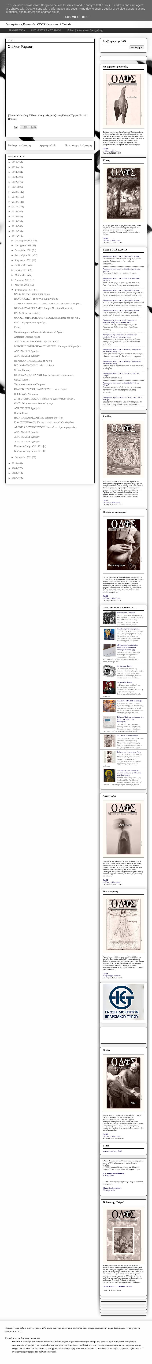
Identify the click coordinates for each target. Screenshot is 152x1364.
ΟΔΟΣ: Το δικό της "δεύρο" (128, 736)
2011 (14, 236)
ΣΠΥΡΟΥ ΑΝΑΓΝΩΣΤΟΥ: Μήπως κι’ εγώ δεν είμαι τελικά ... (44, 398)
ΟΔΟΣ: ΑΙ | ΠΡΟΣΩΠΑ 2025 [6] (130, 701)
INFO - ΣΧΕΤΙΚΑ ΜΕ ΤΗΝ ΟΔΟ (46, 30)
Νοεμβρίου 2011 (23, 245)
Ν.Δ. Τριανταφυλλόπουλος (113, 1173)
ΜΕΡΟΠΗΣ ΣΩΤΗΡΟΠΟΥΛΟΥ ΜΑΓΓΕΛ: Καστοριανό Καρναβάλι (47, 346)
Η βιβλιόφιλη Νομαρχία (26, 394)
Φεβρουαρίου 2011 (24, 290)
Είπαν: (17, 327)
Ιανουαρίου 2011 (23, 457)
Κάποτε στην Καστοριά (126, 612)
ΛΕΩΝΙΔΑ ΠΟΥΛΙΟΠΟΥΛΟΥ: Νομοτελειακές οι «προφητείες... (46, 427)
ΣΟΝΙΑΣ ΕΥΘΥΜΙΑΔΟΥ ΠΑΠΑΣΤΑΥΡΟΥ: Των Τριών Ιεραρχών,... (48, 303)
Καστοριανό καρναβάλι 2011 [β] (30, 451)
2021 (14, 187)
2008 (14, 473)
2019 (14, 197)
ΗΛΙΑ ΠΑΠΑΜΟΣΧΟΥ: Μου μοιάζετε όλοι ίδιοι (38, 417)
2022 (14, 182)
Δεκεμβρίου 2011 (24, 240)
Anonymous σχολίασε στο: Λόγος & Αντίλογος (121, 256)
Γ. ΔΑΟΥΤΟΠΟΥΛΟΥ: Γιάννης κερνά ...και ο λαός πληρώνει (44, 422)
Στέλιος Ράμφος (22, 370)
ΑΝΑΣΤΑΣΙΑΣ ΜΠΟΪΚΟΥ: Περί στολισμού (36, 341)
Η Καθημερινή (108, 1175)
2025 (14, 167)
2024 (14, 172)
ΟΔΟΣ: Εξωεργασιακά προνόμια (30, 322)
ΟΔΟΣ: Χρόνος (21, 379)
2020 (14, 192)
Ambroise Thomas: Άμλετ (27, 337)
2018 (14, 201)
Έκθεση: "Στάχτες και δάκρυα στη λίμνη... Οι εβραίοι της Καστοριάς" (130, 719)
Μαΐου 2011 (21, 275)
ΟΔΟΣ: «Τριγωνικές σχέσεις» (128, 629)
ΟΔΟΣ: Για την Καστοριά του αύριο (32, 294)
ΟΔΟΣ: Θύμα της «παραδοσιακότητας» (33, 403)
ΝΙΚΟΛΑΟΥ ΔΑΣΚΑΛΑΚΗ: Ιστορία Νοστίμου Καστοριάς (43, 308)
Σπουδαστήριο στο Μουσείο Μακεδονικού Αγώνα (38, 332)
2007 (14, 478)
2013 (14, 226)
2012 (14, 231)
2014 (14, 221)
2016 (14, 211)
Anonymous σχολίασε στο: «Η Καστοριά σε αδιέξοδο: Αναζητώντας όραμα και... (120, 321)
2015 (14, 216)
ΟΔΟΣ (105, 149)
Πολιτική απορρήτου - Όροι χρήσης (85, 30)
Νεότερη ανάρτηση (19, 145)
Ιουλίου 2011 (21, 265)
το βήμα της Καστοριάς (111, 151)
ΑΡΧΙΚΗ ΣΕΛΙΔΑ (17, 30)
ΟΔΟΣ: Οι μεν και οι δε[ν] (27, 313)
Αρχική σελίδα (47, 145)
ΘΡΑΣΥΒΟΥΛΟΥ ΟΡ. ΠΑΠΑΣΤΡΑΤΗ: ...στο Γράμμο (40, 389)
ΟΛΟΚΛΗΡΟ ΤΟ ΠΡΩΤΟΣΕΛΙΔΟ (117, 1286)
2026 (14, 162)
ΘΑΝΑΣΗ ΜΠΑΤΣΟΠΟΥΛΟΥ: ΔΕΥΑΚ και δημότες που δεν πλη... (47, 318)
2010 (14, 463)
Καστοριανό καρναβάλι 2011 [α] (30, 446)
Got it (86, 17)
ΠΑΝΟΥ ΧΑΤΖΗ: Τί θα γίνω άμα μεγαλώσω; (36, 299)
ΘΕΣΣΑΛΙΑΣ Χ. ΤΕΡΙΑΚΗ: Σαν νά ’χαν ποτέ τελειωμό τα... (44, 375)
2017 (14, 206)
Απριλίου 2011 (22, 280)
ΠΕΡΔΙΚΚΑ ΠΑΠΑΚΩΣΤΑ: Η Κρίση (33, 360)
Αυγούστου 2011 (23, 260)
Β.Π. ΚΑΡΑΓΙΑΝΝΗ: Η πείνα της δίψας (34, 365)
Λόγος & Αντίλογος (124, 666)
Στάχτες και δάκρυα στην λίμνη (129, 752)
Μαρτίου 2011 (22, 285)
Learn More (71, 17)
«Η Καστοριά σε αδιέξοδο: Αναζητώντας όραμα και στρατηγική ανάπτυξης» (127, 647)
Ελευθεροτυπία (109, 1190)
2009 (14, 468)
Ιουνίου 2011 (21, 270)
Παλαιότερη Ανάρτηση (78, 145)
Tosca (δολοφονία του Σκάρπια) (29, 384)
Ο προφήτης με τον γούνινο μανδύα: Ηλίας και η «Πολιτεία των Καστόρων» (129, 772)
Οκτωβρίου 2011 (23, 250)
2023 (14, 177)
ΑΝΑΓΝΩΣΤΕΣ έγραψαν (26, 351)
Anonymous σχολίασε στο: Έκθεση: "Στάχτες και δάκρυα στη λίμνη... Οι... (122, 350)
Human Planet (21, 413)
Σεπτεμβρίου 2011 (24, 255)
